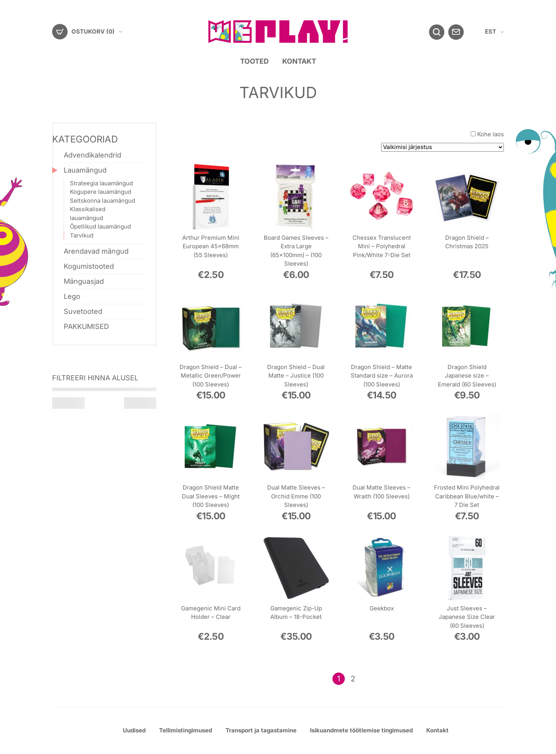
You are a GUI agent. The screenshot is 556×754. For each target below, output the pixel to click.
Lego (72, 296)
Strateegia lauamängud (101, 182)
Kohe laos (490, 134)
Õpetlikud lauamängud (100, 226)
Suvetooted (83, 311)
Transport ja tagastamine (261, 730)
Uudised (134, 730)
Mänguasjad (84, 281)
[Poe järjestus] (442, 147)
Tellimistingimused (185, 730)
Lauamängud (85, 170)
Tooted (254, 61)
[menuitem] (494, 31)
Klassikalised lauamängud (87, 213)
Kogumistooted (89, 266)
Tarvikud (81, 235)
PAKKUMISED (86, 326)
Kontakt (299, 61)
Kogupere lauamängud (100, 191)
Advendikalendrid (92, 155)
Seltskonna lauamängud (102, 200)
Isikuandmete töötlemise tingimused (361, 730)
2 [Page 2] (353, 678)
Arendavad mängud (96, 251)
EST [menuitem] (490, 31)
